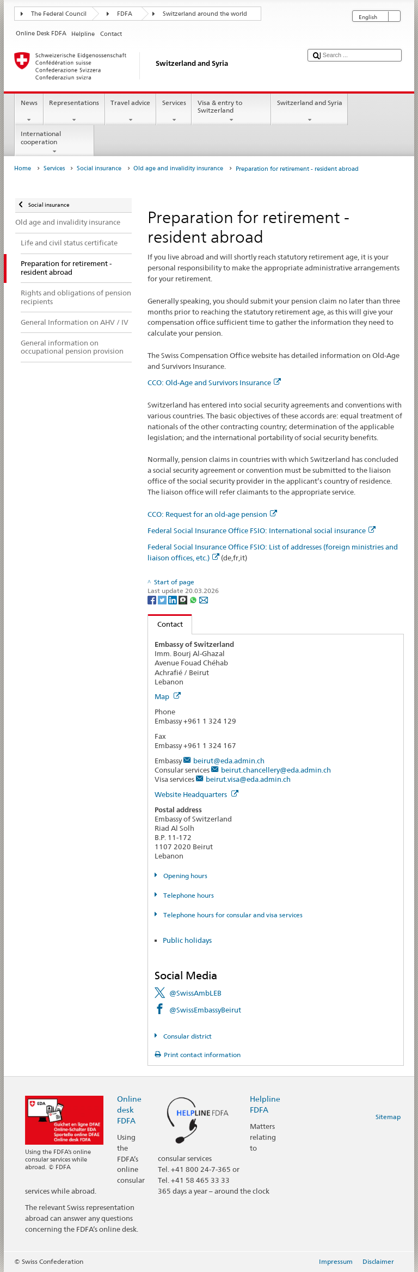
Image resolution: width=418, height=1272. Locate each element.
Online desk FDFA (129, 1109)
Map (168, 696)
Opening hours (184, 876)
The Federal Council (59, 13)
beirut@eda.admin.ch (229, 760)
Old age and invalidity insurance (178, 168)
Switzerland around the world (205, 13)
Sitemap (388, 1117)
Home (22, 168)
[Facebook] (152, 599)
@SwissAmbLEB (195, 993)
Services (174, 111)
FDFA (124, 13)
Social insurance (99, 168)
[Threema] (184, 599)
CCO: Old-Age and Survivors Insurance (214, 382)
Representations (74, 111)
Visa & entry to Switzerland (231, 111)
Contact (165, 624)
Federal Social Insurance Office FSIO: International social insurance (261, 530)
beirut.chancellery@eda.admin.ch (276, 769)
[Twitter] (163, 599)
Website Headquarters (196, 794)
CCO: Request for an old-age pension (212, 514)
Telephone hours (188, 895)
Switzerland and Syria (309, 111)
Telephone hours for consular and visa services (232, 915)
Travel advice (131, 111)
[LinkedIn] (173, 599)
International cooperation (54, 142)
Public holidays (187, 940)
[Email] (203, 599)
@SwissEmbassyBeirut (205, 1009)
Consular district (187, 1036)
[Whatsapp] (194, 599)
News (28, 111)
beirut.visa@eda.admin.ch (248, 779)
